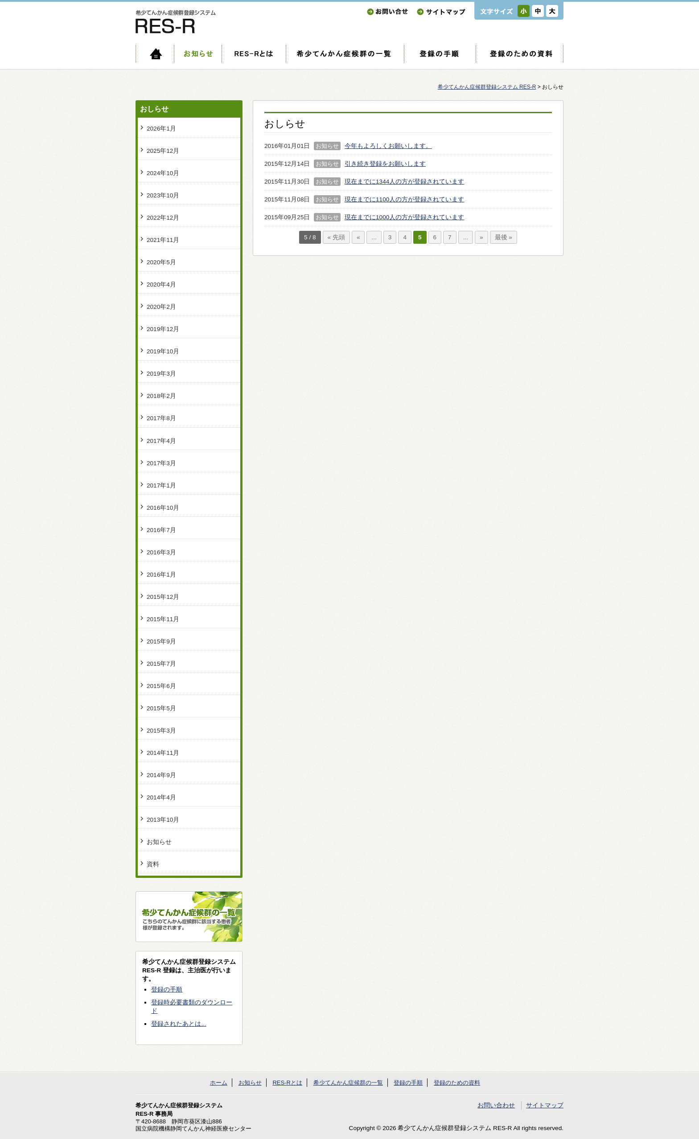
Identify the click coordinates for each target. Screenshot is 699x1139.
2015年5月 (161, 708)
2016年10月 (163, 507)
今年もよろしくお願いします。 (388, 146)
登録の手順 (440, 53)
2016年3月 (161, 552)
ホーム (155, 53)
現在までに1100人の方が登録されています (404, 199)
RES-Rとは (254, 53)
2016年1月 (161, 574)
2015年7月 (161, 663)
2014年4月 (161, 797)
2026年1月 (161, 128)
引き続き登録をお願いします (385, 163)
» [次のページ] (481, 237)
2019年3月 (161, 373)
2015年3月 (161, 730)
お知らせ (198, 53)
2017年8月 (161, 418)
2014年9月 (161, 775)
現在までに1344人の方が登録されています (404, 181)
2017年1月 (161, 485)
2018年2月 (161, 396)
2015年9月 (161, 641)
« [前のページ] (358, 237)
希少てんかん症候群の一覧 (345, 53)
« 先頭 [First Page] (336, 237)
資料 (153, 864)
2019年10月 (163, 351)
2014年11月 (163, 753)
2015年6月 (161, 686)
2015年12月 (163, 597)
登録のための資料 (519, 53)
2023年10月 (163, 195)
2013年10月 (163, 819)
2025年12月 (163, 150)
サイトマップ (441, 11)
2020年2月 (161, 306)
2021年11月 (163, 240)
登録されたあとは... (178, 1023)
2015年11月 (163, 619)
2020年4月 (161, 284)
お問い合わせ (387, 11)
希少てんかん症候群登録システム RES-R (487, 87)
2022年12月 (163, 217)
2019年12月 (163, 329)
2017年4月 (161, 441)
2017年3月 (161, 463)
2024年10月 (163, 173)
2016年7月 (161, 530)
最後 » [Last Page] (503, 237)
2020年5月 (161, 262)
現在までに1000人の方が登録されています (404, 217)
